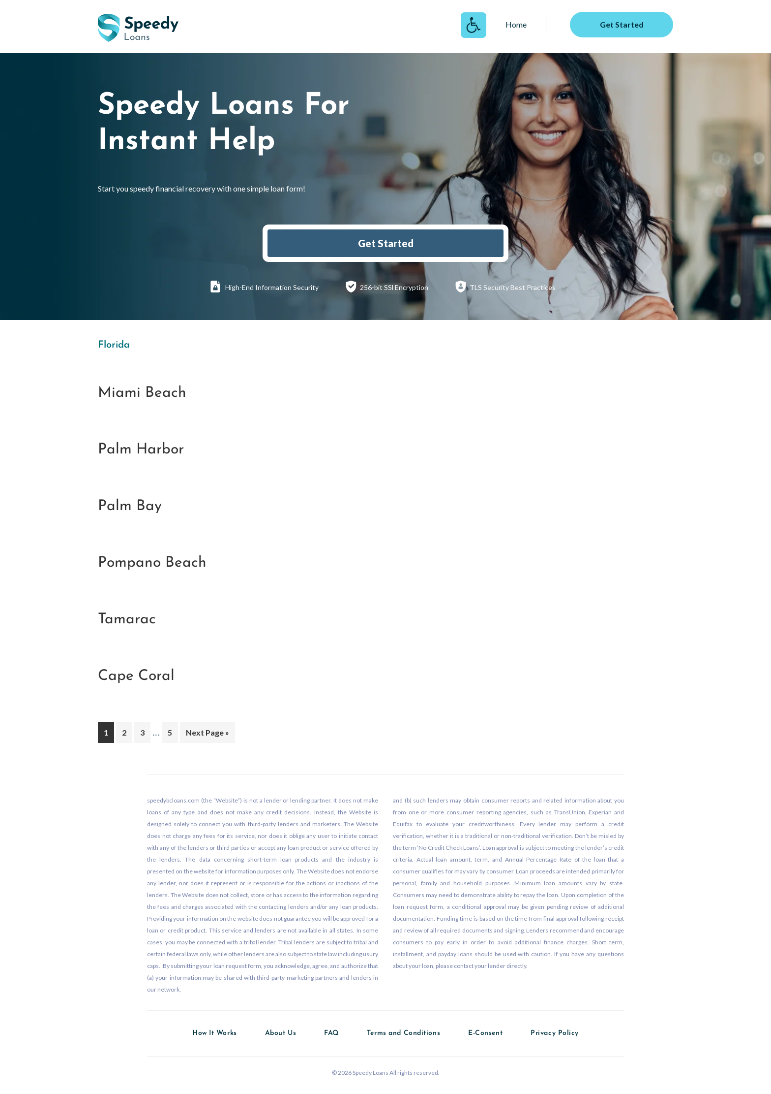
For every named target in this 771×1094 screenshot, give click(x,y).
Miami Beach (142, 393)
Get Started (386, 243)
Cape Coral (136, 676)
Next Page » (207, 734)
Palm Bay (130, 506)
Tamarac (127, 619)
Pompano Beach (152, 563)
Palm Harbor (141, 449)
